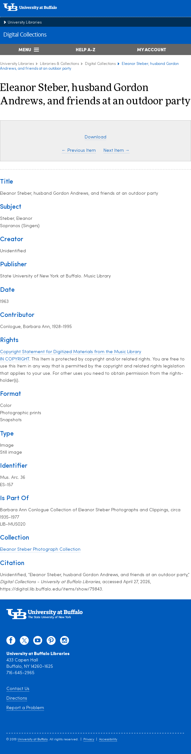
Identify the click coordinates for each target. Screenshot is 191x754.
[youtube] (37, 642)
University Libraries (25, 22)
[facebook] (10, 642)
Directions (16, 698)
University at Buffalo (33, 739)
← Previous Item (79, 150)
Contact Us (17, 689)
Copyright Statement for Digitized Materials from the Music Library (70, 352)
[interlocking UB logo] (36, 14)
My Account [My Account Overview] (151, 49)
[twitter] (24, 642)
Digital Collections (24, 35)
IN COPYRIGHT (14, 359)
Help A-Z (85, 49)
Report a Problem (25, 708)
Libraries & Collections (59, 64)
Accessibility (108, 739)
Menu (25, 49)
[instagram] (64, 642)
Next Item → (116, 150)
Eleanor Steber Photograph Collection (40, 549)
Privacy (88, 739)
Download (95, 137)
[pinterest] (51, 642)
